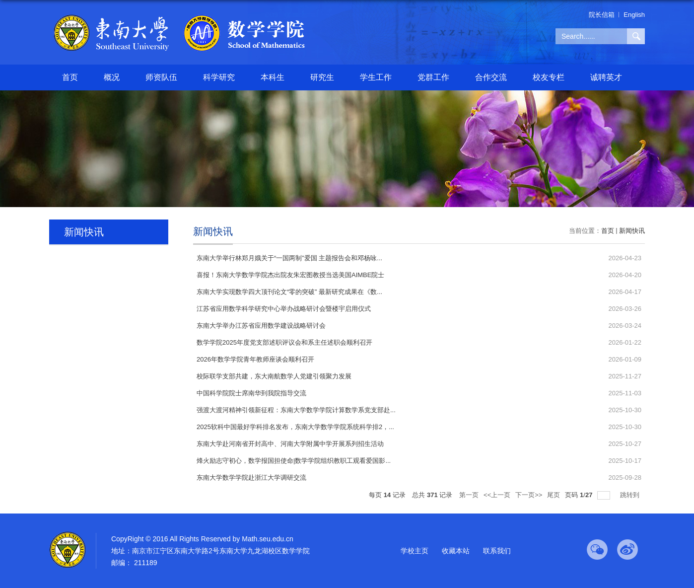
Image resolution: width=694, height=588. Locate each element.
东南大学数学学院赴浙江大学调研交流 (251, 477)
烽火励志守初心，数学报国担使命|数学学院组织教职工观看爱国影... (294, 460)
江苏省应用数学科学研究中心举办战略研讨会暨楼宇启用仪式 (284, 308)
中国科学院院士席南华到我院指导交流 (251, 393)
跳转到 (630, 495)
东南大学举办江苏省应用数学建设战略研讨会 (261, 325)
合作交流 (491, 77)
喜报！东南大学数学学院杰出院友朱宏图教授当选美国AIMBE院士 (290, 275)
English (634, 14)
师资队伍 (161, 77)
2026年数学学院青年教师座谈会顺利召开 (255, 359)
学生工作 (376, 77)
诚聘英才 (606, 77)
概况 (112, 77)
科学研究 (219, 77)
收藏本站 (456, 551)
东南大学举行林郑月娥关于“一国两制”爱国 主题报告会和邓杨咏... (289, 258)
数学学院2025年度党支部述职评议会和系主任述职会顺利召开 (284, 342)
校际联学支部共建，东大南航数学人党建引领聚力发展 (274, 376)
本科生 (272, 77)
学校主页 (414, 551)
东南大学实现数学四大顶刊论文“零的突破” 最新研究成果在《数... (289, 291)
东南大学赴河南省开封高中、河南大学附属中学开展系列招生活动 (290, 443)
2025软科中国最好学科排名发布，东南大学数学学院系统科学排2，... (295, 427)
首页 (70, 77)
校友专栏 (548, 77)
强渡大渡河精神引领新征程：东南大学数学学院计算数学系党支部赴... (296, 410)
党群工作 (433, 77)
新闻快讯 (632, 230)
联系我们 (497, 551)
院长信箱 (602, 14)
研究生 (322, 77)
